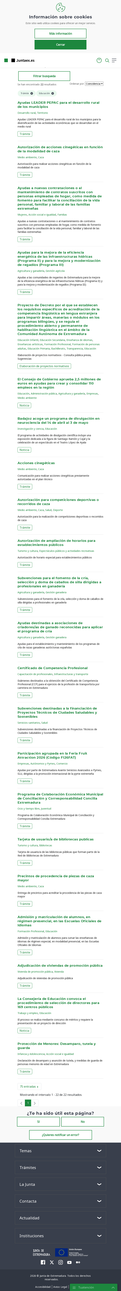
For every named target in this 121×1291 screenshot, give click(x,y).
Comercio (62, 763)
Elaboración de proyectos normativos (44, 366)
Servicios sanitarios (29, 722)
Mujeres (22, 214)
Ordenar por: (77, 83)
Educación (90, 348)
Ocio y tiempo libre (29, 808)
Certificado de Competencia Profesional (53, 668)
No (83, 1122)
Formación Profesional (57, 344)
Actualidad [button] (29, 1217)
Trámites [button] (28, 1167)
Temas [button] (26, 1150)
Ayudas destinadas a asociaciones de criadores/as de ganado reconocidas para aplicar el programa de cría (60, 627)
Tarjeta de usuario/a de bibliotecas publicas (56, 839)
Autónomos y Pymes (42, 763)
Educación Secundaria (52, 340)
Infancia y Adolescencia (31, 1054)
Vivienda (59, 971)
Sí (38, 1122)
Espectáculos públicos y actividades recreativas (66, 551)
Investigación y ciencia (31, 428)
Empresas (92, 393)
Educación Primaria (39, 348)
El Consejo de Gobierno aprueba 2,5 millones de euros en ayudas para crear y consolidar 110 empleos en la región (59, 383)
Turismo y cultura (28, 551)
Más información (60, 34)
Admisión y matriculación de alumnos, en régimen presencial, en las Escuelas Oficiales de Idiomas (59, 921)
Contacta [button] (28, 1201)
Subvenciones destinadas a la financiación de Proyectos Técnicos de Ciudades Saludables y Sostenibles (57, 712)
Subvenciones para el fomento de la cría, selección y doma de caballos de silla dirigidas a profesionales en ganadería (59, 582)
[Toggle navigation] (39, 60)
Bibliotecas (45, 845)
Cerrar (60, 45)
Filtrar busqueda (44, 76)
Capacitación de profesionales (35, 674)
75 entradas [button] (30, 1087)
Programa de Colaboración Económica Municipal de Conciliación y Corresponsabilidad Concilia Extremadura (60, 798)
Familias (62, 214)
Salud (48, 510)
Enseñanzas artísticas (30, 344)
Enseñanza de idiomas (79, 340)
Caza (41, 157)
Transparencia (75, 348)
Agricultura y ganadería (31, 271)
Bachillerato (58, 348)
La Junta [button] (27, 1184)
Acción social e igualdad (42, 214)
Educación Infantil (28, 340)
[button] (99, 60)
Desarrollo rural (27, 112)
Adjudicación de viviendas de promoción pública (60, 965)
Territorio (42, 112)
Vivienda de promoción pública (35, 971)
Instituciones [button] (32, 1235)
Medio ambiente (27, 157)
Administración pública (44, 393)
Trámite (25, 134)
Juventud (46, 808)
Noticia (24, 405)
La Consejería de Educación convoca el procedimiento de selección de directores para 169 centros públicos (58, 1003)
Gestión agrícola (55, 271)
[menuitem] (43, 1262)
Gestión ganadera (56, 592)
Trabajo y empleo (28, 1013)
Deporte (58, 510)
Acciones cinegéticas (36, 463)
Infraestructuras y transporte (71, 674)
